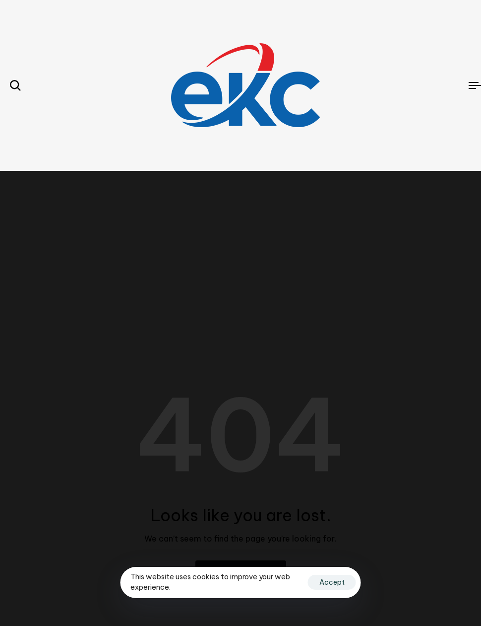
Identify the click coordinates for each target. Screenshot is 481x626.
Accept (332, 582)
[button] (15, 85)
